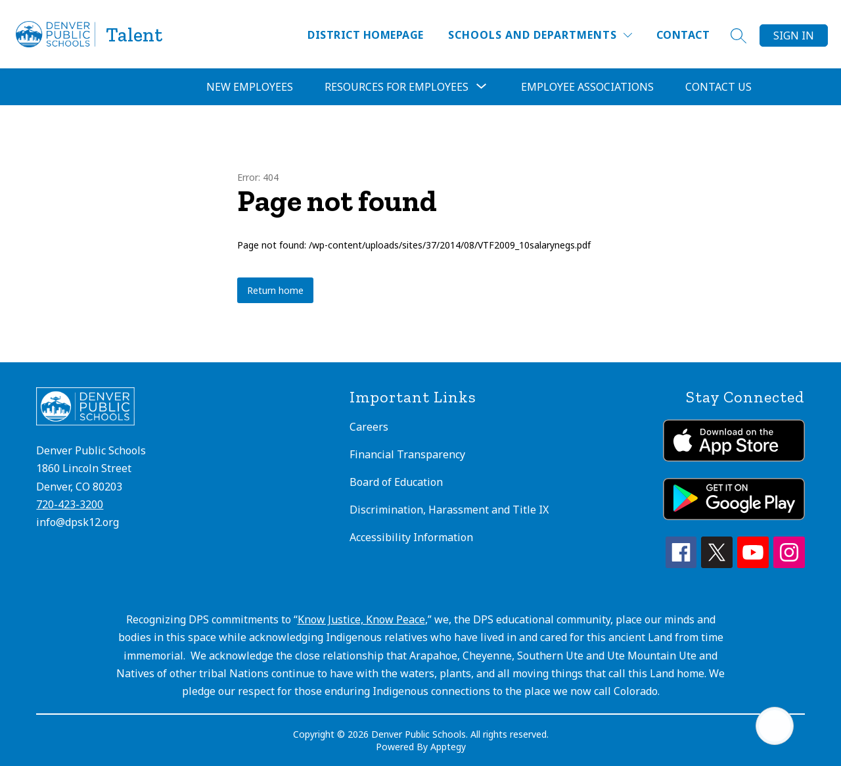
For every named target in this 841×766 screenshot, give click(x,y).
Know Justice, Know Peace (361, 619)
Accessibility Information (411, 537)
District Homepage (365, 35)
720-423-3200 (69, 504)
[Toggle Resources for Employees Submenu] (481, 87)
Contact (683, 35)
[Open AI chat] (774, 726)
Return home (275, 290)
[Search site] (738, 35)
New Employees (249, 87)
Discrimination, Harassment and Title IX (449, 509)
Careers (369, 426)
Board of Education (396, 482)
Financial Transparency (407, 454)
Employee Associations (587, 87)
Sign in (793, 35)
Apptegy (448, 746)
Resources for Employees (396, 87)
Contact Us (718, 87)
